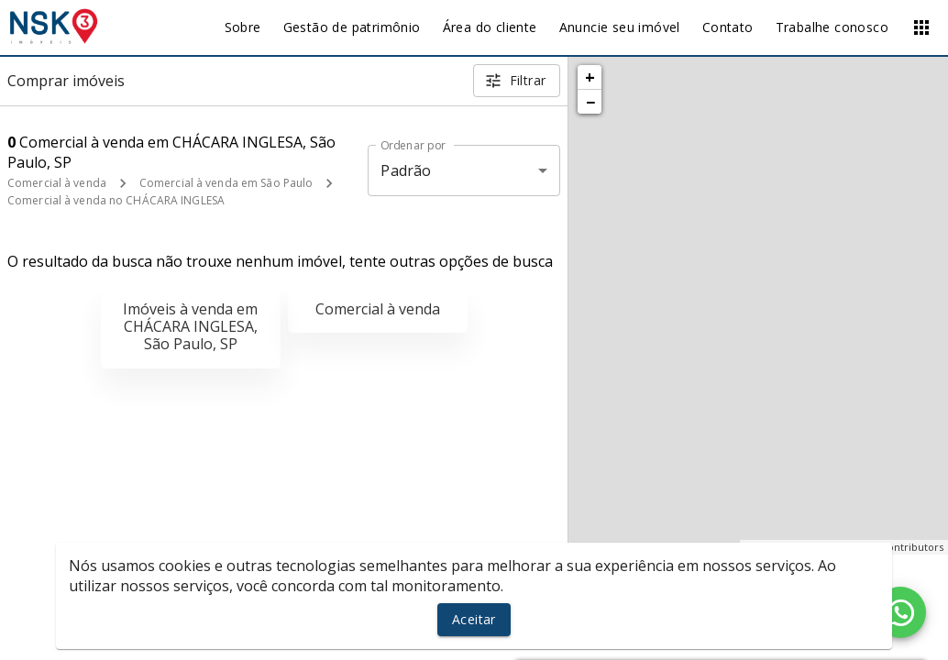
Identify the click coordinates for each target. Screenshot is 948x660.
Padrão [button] (405, 170)
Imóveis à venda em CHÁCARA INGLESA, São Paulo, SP (190, 326)
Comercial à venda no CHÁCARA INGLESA (116, 200)
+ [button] (590, 77)
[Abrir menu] (921, 28)
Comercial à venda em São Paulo (226, 183)
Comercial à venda (56, 183)
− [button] (590, 102)
